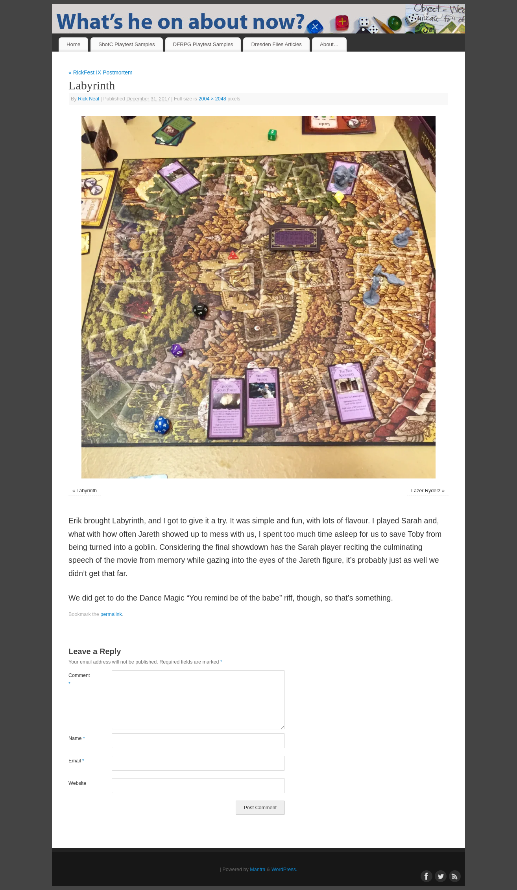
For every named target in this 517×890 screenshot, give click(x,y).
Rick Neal (88, 99)
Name (76, 738)
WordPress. (284, 869)
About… (329, 44)
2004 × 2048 (212, 99)
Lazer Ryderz (426, 490)
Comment (79, 679)
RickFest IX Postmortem (100, 72)
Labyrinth (86, 490)
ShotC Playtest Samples (126, 44)
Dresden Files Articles (276, 44)
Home (73, 44)
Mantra (257, 869)
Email (76, 761)
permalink (111, 614)
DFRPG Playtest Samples (203, 44)
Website (77, 783)
